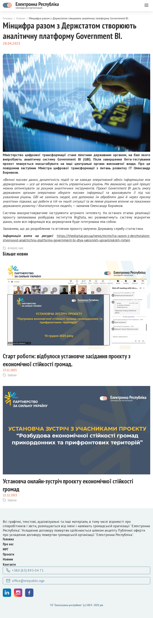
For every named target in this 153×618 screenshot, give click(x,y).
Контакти (9, 564)
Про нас (8, 544)
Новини (20, 18)
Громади (12, 375)
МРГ (5, 549)
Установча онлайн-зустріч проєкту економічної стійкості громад (68, 485)
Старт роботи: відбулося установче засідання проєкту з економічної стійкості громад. (66, 360)
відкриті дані (15, 248)
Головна (7, 18)
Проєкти (8, 554)
